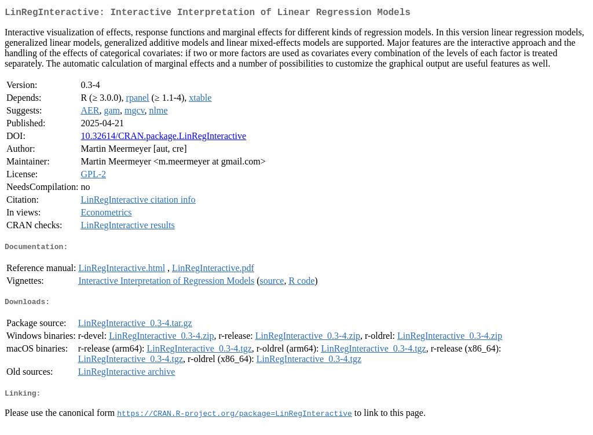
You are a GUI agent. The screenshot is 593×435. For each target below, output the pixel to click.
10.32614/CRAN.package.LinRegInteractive (163, 138)
